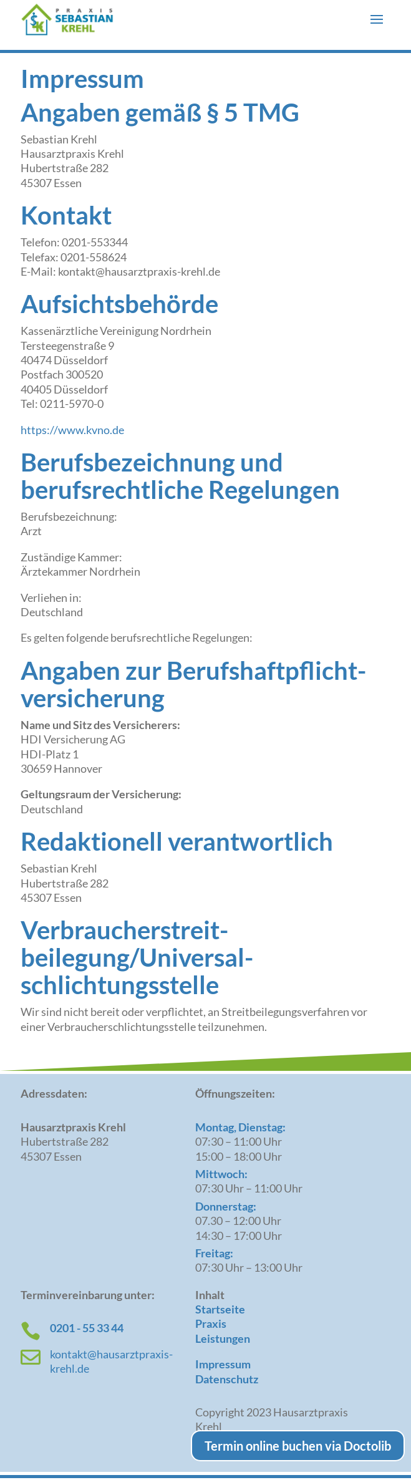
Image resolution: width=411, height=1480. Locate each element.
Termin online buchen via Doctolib (298, 1445)
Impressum (223, 1364)
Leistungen (222, 1338)
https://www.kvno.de (72, 430)
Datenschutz (226, 1379)
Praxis (210, 1323)
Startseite (220, 1309)
